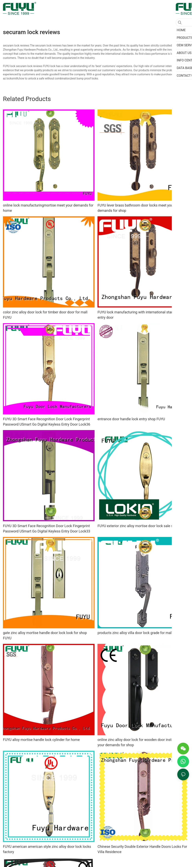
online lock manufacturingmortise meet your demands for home (48, 208)
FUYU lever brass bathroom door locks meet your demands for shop (135, 208)
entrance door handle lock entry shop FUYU (131, 419)
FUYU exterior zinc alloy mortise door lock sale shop (138, 526)
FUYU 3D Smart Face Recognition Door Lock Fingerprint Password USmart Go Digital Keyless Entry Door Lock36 (46, 421)
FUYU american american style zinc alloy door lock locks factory (47, 849)
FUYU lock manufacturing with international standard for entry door (141, 314)
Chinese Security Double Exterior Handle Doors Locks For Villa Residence (142, 849)
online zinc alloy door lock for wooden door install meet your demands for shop (140, 742)
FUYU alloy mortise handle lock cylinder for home (41, 740)
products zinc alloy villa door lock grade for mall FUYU (139, 633)
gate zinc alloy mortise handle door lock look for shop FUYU (45, 635)
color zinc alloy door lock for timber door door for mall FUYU (45, 314)
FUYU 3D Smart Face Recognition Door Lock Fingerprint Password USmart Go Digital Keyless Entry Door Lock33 (46, 528)
